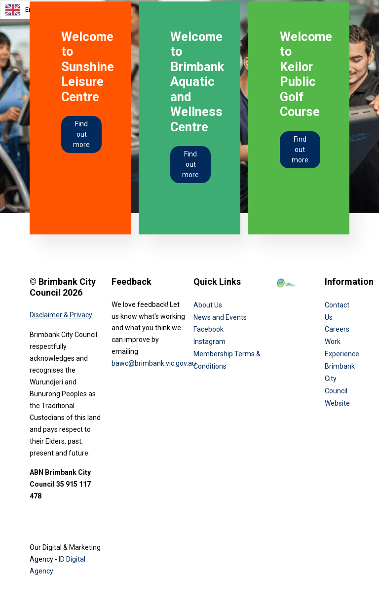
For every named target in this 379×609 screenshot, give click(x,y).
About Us (207, 305)
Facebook (208, 329)
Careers (337, 329)
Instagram (209, 341)
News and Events (220, 317)
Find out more (81, 134)
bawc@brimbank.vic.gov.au (154, 363)
